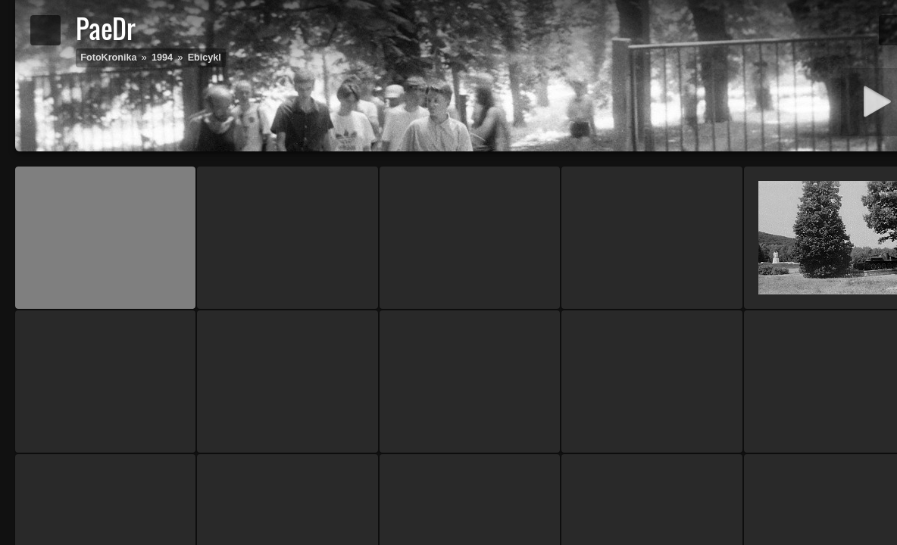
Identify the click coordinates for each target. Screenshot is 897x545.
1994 (162, 57)
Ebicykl (204, 57)
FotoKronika (108, 57)
